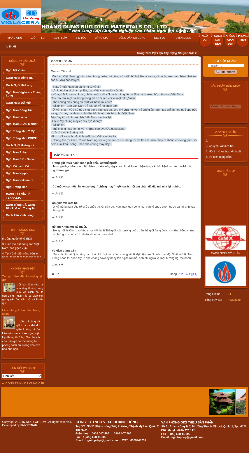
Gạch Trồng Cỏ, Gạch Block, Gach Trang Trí (20, 206)
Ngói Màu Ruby (16, 152)
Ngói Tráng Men (16, 187)
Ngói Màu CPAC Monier (21, 124)
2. (207, 145)
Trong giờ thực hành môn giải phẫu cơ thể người (84, 162)
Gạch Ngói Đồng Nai (19, 77)
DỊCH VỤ (159, 37)
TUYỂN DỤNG (182, 37)
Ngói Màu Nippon (17, 173)
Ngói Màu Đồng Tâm (19, 110)
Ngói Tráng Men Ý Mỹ (20, 131)
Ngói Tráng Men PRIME (21, 138)
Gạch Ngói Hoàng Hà (20, 145)
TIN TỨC (81, 37)
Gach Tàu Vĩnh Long (19, 215)
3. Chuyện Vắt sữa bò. (220, 150)
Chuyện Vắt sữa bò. (65, 203)
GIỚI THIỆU (38, 37)
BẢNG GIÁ (101, 37)
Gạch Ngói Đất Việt (18, 102)
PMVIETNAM (28, 425)
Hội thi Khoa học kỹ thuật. (69, 226)
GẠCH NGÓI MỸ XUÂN (225, 262)
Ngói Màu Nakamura (19, 180)
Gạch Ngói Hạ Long (19, 85)
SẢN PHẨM (60, 37)
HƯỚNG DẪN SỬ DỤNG (131, 37)
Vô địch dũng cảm (64, 250)
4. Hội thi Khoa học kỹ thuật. (224, 155)
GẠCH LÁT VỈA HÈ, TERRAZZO (18, 195)
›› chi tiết (57, 177)
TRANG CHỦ (14, 37)
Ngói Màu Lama (16, 117)
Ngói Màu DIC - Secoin (21, 159)
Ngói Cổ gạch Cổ (17, 166)
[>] (190, 274)
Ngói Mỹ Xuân (15, 70)
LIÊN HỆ (11, 46)
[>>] (195, 274)
